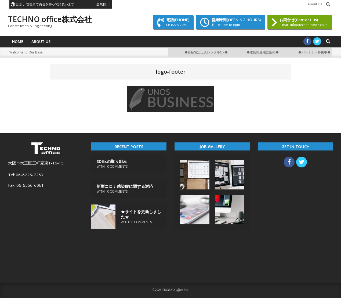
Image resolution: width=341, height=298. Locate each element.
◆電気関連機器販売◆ (265, 52)
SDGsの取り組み (112, 161)
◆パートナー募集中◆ (317, 52)
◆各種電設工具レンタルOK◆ (208, 52)
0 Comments (117, 166)
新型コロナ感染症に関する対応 (125, 186)
